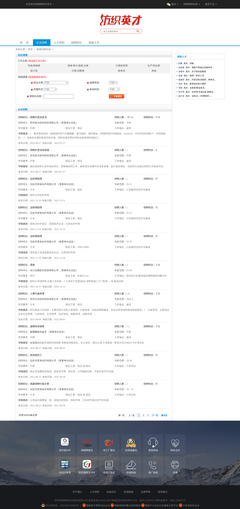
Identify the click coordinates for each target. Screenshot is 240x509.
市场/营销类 (34, 65)
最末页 (164, 415)
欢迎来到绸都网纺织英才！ (40, 4)
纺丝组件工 (36, 355)
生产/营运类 (154, 65)
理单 (32, 265)
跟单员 (121, 70)
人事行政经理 (37, 293)
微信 (172, 4)
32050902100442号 (69, 505)
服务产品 (211, 4)
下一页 (155, 415)
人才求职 (59, 42)
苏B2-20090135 (177, 500)
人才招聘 (94, 492)
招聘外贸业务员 (38, 117)
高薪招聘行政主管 (39, 384)
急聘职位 (76, 42)
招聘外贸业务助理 (39, 150)
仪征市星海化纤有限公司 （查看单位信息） (53, 184)
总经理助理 (36, 179)
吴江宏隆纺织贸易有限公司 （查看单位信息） (54, 270)
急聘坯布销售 (37, 326)
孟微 (180, 75)
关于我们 (77, 492)
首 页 (24, 42)
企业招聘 (41, 42)
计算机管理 (122, 65)
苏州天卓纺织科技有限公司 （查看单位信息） (54, 299)
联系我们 (162, 492)
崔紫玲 (181, 71)
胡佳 (180, 84)
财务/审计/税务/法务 (78, 65)
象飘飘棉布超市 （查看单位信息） (48, 332)
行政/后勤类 (78, 70)
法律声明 (145, 492)
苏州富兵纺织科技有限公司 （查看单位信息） (54, 122)
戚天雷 (181, 96)
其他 (154, 70)
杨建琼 (181, 79)
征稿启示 (111, 492)
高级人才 (93, 42)
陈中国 (181, 92)
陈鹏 (180, 63)
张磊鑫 (181, 67)
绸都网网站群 (191, 4)
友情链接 (128, 492)
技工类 (34, 70)
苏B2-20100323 (147, 500)
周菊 (180, 88)
